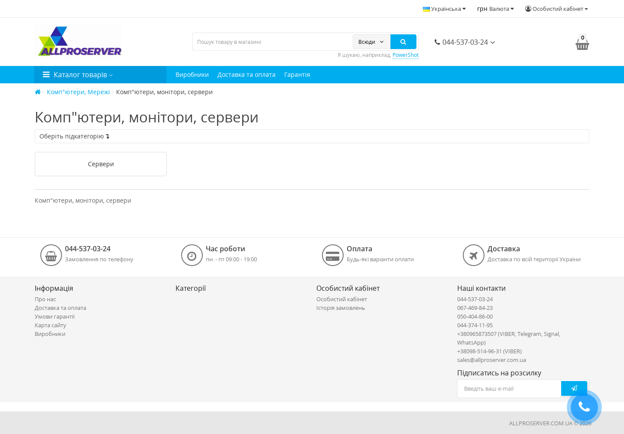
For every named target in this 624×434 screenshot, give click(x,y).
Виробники (192, 74)
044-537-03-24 (461, 42)
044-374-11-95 (475, 325)
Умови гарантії (55, 316)
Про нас (45, 299)
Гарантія (297, 74)
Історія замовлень (340, 308)
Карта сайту (50, 325)
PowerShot (406, 55)
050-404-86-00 (475, 316)
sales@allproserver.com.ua (491, 360)
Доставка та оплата (247, 74)
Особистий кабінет (341, 299)
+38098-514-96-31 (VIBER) (489, 351)
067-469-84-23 (475, 308)
